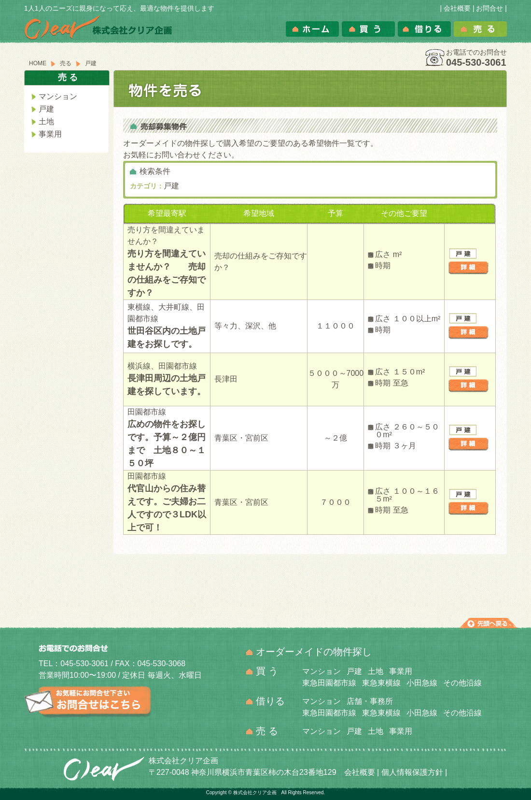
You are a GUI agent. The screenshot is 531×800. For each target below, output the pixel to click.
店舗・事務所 (370, 701)
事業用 (50, 134)
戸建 (46, 109)
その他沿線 (462, 683)
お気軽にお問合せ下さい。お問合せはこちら (88, 702)
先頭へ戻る (488, 623)
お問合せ (489, 8)
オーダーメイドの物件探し (314, 651)
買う (368, 29)
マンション (58, 96)
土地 (46, 122)
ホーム (312, 29)
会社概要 (457, 8)
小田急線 (421, 683)
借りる (424, 29)
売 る (267, 731)
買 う (267, 671)
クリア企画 (104, 769)
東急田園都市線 (329, 683)
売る (480, 29)
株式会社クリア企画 (98, 27)
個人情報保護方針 (412, 772)
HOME (37, 63)
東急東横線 (381, 683)
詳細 (468, 268)
